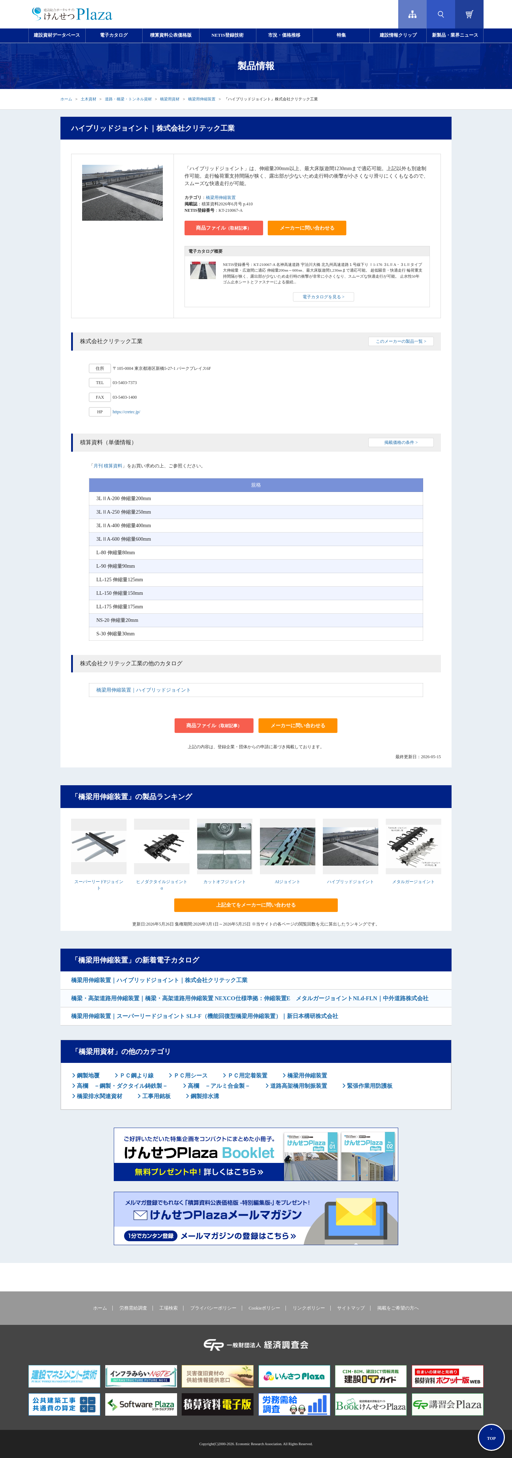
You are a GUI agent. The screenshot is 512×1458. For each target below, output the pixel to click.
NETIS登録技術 (228, 35)
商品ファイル (223, 228)
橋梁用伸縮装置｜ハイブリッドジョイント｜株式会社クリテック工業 (159, 980)
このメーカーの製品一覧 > (401, 341)
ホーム (66, 99)
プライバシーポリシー (213, 1308)
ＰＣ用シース (190, 1075)
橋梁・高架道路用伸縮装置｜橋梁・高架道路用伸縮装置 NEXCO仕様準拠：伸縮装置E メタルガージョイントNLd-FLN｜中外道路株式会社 (249, 998)
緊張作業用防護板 (369, 1086)
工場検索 (168, 1308)
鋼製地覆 (87, 1075)
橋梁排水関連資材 (98, 1096)
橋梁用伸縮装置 (201, 99)
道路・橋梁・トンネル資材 (128, 99)
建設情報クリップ (398, 35)
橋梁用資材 (170, 99)
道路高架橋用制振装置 (298, 1086)
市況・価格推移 (284, 35)
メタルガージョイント (413, 881)
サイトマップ (351, 1308)
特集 (341, 35)
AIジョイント (288, 881)
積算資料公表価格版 (171, 35)
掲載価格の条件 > (401, 442)
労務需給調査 (133, 1308)
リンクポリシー (309, 1308)
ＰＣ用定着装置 (246, 1075)
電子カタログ (114, 35)
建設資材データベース (57, 35)
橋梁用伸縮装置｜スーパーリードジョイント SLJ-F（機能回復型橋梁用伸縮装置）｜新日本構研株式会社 (204, 1016)
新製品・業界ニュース (455, 35)
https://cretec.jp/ (126, 411)
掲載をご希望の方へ (398, 1308)
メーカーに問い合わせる (307, 228)
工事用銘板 (156, 1096)
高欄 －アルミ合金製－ (218, 1086)
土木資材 (88, 99)
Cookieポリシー (264, 1308)
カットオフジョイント (224, 881)
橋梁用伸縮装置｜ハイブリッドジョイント (143, 690)
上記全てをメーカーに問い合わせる (256, 905)
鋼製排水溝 (204, 1096)
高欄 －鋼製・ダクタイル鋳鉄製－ (121, 1086)
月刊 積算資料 (108, 465)
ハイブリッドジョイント (350, 881)
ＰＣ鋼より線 (136, 1075)
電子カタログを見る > (324, 296)
